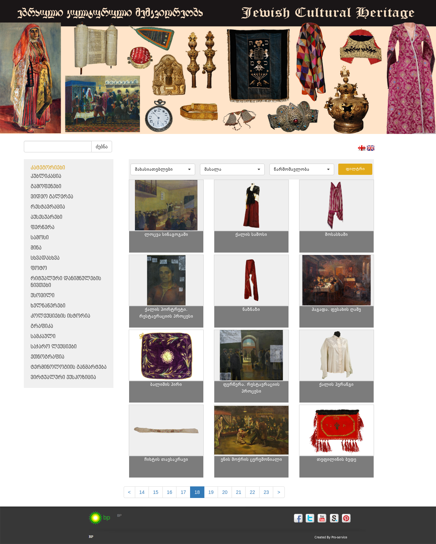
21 (239, 492)
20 (225, 492)
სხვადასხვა (45, 258)
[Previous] (129, 492)
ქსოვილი (42, 296)
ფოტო (39, 268)
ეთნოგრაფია (47, 357)
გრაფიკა (42, 326)
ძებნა (102, 146)
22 (252, 492)
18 (197, 492)
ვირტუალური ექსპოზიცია (63, 377)
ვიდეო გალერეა (52, 197)
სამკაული (43, 336)
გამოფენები (46, 187)
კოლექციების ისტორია (60, 316)
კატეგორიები (48, 168)
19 (211, 492)
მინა (36, 248)
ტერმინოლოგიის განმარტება (69, 367)
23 (266, 492)
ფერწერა (42, 227)
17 (183, 492)
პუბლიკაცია (46, 176)
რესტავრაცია (48, 207)
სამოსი (40, 238)
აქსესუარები (46, 217)
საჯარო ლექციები (54, 347)
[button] (162, 169)
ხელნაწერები (48, 306)
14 (142, 492)
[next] (278, 492)
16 (169, 492)
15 (155, 492)
